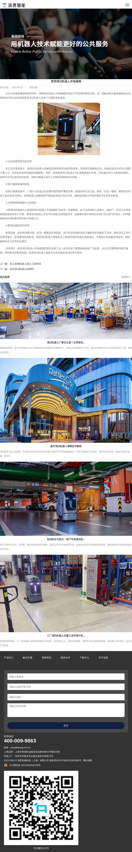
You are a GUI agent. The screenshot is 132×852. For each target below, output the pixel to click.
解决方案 (27, 657)
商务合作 (65, 657)
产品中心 (9, 657)
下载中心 (84, 657)
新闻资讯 (46, 657)
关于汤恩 (103, 657)
